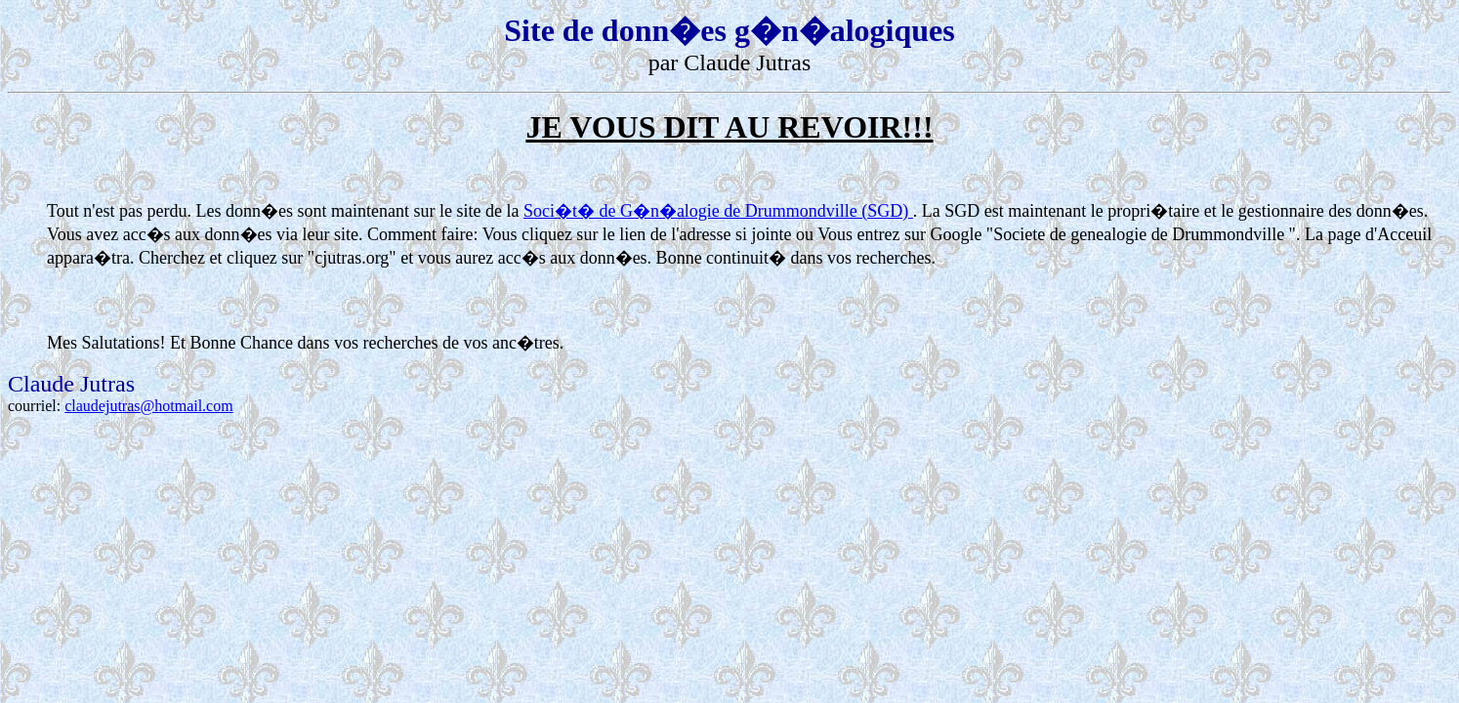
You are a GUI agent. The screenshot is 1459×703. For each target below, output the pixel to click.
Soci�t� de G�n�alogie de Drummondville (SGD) (718, 211)
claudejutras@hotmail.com (148, 405)
